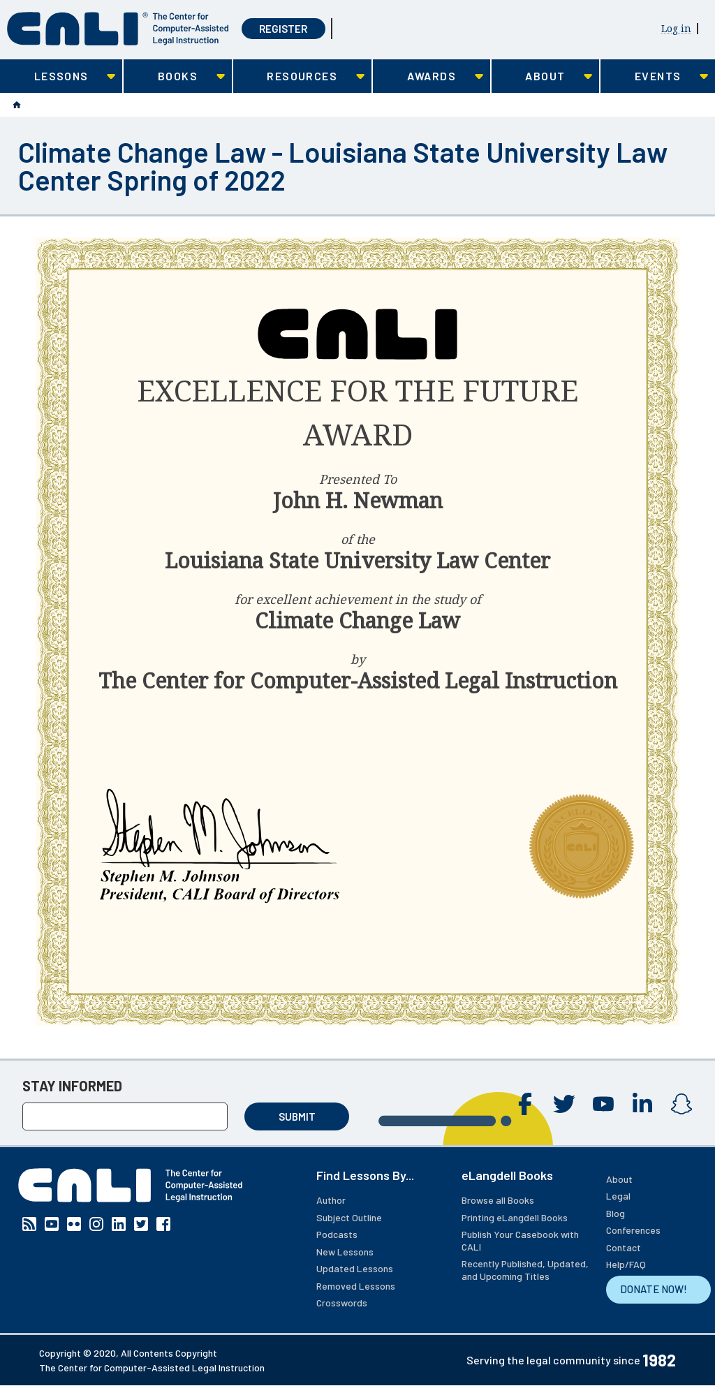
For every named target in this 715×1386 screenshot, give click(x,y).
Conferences (633, 1230)
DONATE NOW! (653, 1289)
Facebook (525, 1104)
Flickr (74, 1224)
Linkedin (642, 1104)
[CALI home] (118, 28)
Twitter (564, 1104)
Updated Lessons (354, 1268)
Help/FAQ (626, 1264)
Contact (623, 1247)
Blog (615, 1213)
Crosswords (341, 1302)
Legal (618, 1196)
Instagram (681, 1104)
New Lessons (345, 1252)
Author (331, 1200)
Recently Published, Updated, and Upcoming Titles (525, 1270)
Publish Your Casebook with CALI (520, 1240)
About (619, 1179)
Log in (676, 28)
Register (283, 28)
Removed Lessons (355, 1286)
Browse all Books (498, 1200)
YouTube (603, 1104)
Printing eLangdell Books (515, 1217)
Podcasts (337, 1234)
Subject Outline (349, 1217)
